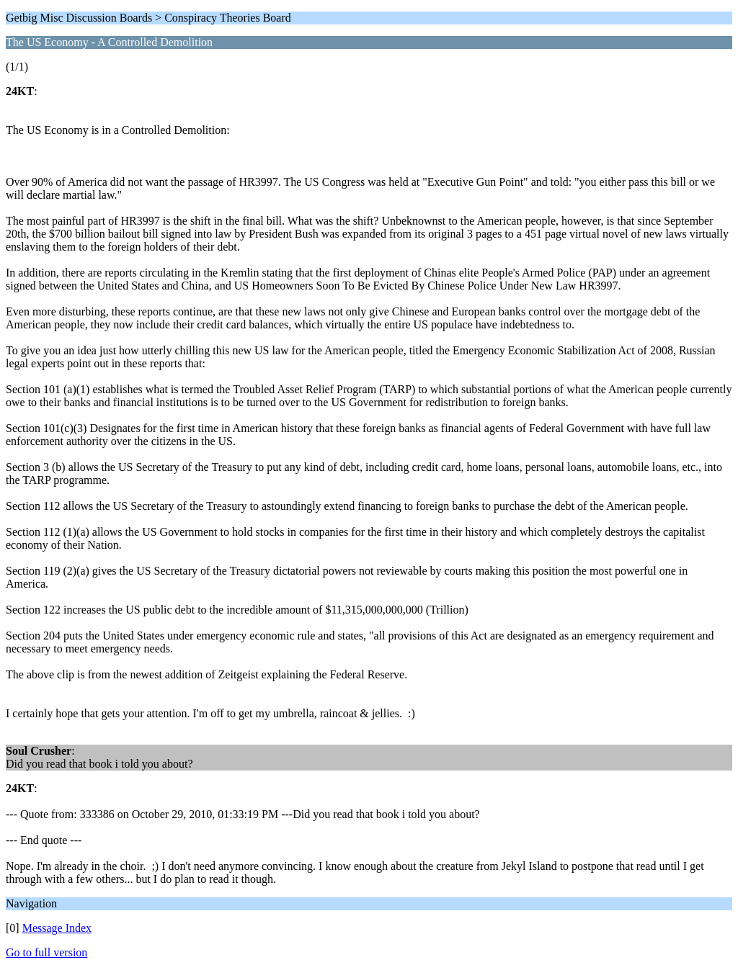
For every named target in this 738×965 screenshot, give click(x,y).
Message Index (57, 928)
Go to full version (46, 952)
